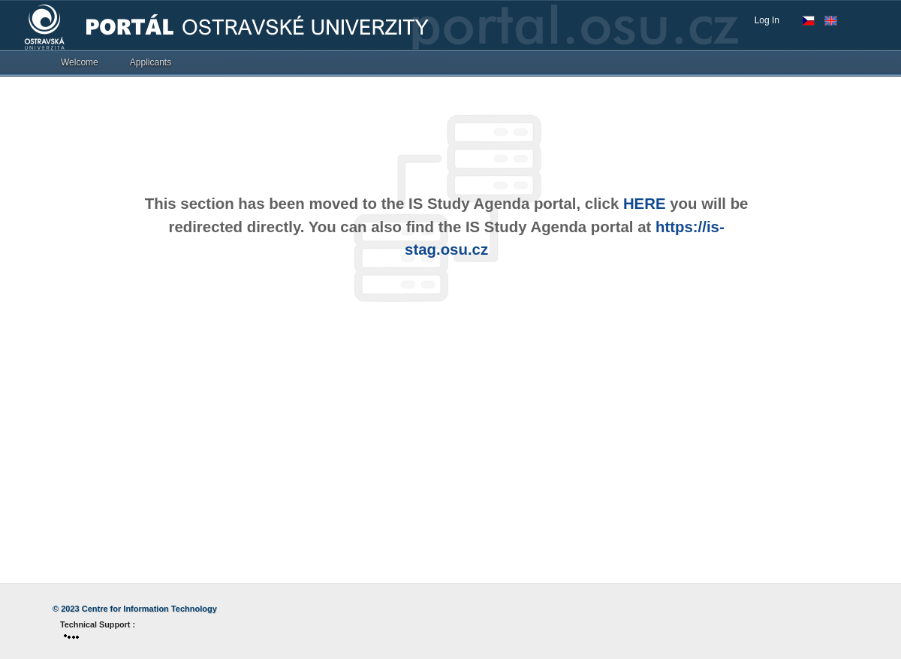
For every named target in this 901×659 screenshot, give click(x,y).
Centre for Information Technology (149, 608)
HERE (644, 203)
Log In (767, 20)
